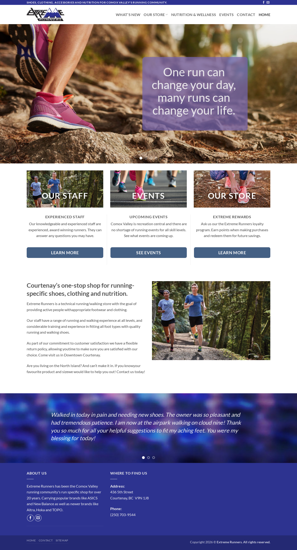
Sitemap (62, 540)
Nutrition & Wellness (193, 14)
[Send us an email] (268, 2)
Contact (246, 14)
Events (226, 14)
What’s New (128, 14)
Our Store (156, 14)
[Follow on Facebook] (263, 2)
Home (264, 14)
